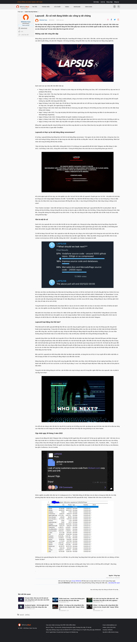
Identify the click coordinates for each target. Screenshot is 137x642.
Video (67, 6)
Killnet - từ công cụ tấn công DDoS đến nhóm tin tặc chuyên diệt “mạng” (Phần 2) (71, 607)
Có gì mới (57, 6)
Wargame (77, 6)
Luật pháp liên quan (114, 582)
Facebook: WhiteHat (108, 629)
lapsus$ (22, 614)
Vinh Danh (88, 6)
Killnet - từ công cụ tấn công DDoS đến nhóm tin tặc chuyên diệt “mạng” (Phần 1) (106, 607)
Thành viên (46, 6)
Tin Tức (34, 6)
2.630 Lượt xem (60, 20)
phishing (27, 614)
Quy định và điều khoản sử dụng (110, 632)
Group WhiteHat (76, 581)
